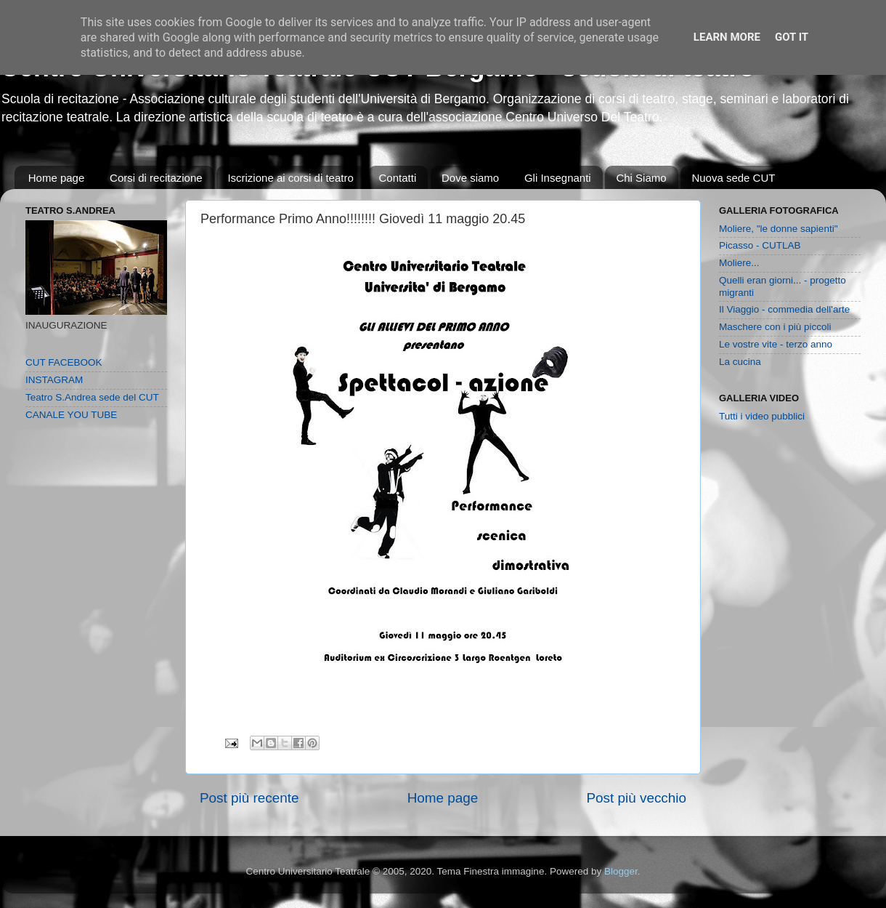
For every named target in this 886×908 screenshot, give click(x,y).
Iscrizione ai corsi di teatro (290, 178)
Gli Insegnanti (557, 178)
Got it (791, 37)
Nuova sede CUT (733, 178)
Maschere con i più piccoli (775, 326)
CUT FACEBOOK (63, 362)
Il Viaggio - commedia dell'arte (784, 309)
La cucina (740, 361)
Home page (56, 178)
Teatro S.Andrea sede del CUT (92, 397)
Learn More (727, 37)
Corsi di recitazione (156, 178)
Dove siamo (470, 178)
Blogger (621, 871)
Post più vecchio (636, 797)
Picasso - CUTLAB (760, 245)
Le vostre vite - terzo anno (775, 344)
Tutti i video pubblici (762, 416)
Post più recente (249, 797)
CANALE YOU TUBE (71, 414)
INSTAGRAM (54, 379)
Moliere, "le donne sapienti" (778, 228)
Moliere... (739, 262)
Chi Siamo (641, 178)
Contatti (398, 178)
